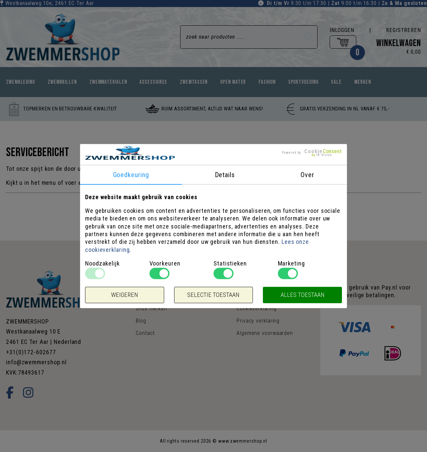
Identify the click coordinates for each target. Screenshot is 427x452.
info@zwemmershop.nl (36, 362)
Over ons (146, 284)
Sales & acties (254, 284)
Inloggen (342, 30)
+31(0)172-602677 (31, 352)
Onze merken (151, 308)
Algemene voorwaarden (265, 333)
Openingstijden (154, 296)
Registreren (403, 30)
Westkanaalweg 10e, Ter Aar (49, 3)
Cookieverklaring (256, 308)
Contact (145, 333)
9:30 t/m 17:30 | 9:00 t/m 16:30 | (347, 3)
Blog (141, 321)
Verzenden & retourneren (267, 296)
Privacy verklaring (258, 321)
